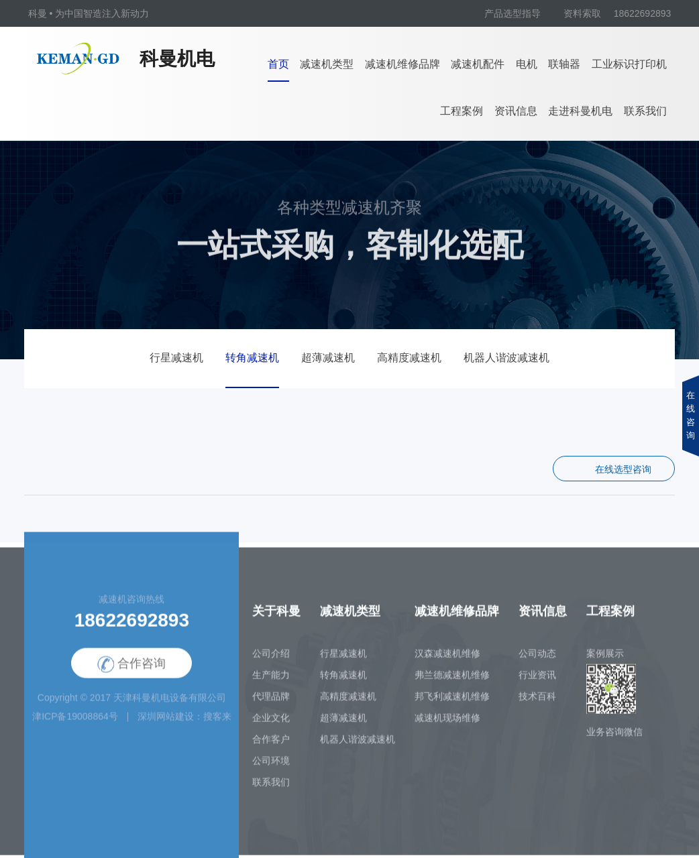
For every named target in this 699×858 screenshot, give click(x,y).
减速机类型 (327, 64)
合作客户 (271, 748)
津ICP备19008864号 (75, 725)
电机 (526, 64)
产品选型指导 (512, 13)
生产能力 (271, 683)
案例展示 (605, 662)
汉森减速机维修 (447, 662)
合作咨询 (131, 673)
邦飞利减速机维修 (452, 705)
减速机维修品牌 (402, 64)
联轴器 (564, 64)
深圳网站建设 (166, 725)
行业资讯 (537, 683)
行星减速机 (176, 357)
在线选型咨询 (623, 470)
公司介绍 (271, 662)
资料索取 (582, 13)
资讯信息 (515, 111)
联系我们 (645, 111)
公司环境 (271, 769)
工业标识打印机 (629, 64)
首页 (278, 64)
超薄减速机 (328, 357)
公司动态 (537, 662)
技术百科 (537, 705)
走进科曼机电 (580, 111)
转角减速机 (252, 357)
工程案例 (461, 111)
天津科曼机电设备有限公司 (169, 706)
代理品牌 (271, 705)
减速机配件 (477, 64)
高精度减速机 (409, 357)
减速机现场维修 (447, 726)
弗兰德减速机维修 (452, 683)
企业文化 (271, 726)
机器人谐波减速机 (506, 357)
